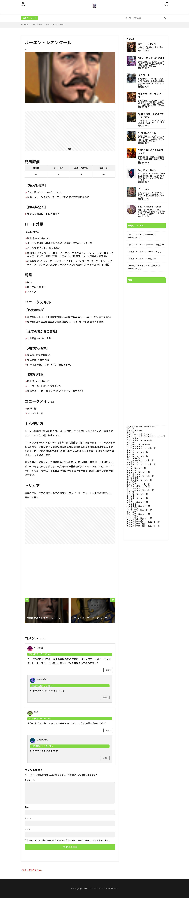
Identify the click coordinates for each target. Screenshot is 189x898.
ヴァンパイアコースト (136, 524)
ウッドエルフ (132, 438)
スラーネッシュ (133, 474)
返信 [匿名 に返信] (107, 730)
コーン (129, 466)
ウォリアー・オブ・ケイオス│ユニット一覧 (146, 436)
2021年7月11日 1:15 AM (40, 654)
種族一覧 (130, 432)
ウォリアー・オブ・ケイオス (139, 434)
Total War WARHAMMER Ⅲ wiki (141, 426)
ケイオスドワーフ (134, 462)
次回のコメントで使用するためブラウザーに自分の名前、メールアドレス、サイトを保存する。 (68, 840)
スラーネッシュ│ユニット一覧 (140, 476)
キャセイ (130, 454)
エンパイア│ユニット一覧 (138, 444)
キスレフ (130, 450)
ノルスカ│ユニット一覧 (137, 502)
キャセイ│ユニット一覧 (137, 456)
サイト (28, 829)
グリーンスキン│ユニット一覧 (140, 460)
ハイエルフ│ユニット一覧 (138, 506)
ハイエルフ (131, 504)
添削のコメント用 (134, 430)
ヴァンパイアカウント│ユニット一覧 (143, 522)
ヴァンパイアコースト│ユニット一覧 (143, 526)
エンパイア (131, 442)
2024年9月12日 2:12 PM (40, 718)
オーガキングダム (134, 446)
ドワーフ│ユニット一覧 (137, 494)
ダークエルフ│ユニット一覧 (139, 480)
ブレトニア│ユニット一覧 (138, 514)
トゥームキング (133, 488)
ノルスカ (130, 500)
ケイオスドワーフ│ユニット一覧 (141, 464)
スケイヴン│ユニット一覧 (138, 472)
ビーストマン (132, 508)
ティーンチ (131, 482)
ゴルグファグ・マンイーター (140, 234)
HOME (25, 25)
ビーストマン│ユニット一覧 (139, 510)
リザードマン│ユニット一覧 (139, 518)
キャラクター (37, 24)
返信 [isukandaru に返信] (105, 697)
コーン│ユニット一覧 (136, 468)
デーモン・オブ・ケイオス (138, 486)
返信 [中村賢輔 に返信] (107, 670)
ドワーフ (130, 492)
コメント (30, 780)
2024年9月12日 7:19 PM (42, 746)
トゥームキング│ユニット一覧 (140, 490)
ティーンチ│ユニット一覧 (138, 484)
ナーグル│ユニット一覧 (137, 498)
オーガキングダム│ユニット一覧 (141, 448)
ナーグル (130, 496)
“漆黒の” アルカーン (136, 251)
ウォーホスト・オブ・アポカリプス (143, 265)
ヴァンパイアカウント (136, 520)
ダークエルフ (132, 478)
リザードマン (132, 516)
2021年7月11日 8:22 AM (42, 686)
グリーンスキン (133, 458)
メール (28, 818)
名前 (27, 807)
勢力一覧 (130, 428)
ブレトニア (131, 512)
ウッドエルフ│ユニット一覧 (139, 440)
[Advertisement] (70, 129)
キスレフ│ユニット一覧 (137, 452)
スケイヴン (131, 470)
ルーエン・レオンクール (55, 24)
